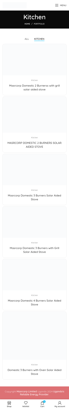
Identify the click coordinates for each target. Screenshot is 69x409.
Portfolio (39, 24)
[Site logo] (15, 5)
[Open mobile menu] (60, 5)
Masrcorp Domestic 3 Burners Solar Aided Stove (34, 197)
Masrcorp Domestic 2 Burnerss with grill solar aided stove (34, 87)
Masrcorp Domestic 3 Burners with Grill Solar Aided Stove (34, 250)
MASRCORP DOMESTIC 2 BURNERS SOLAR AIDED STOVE (34, 144)
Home (27, 24)
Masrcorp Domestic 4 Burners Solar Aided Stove (34, 302)
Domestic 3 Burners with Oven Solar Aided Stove (34, 372)
